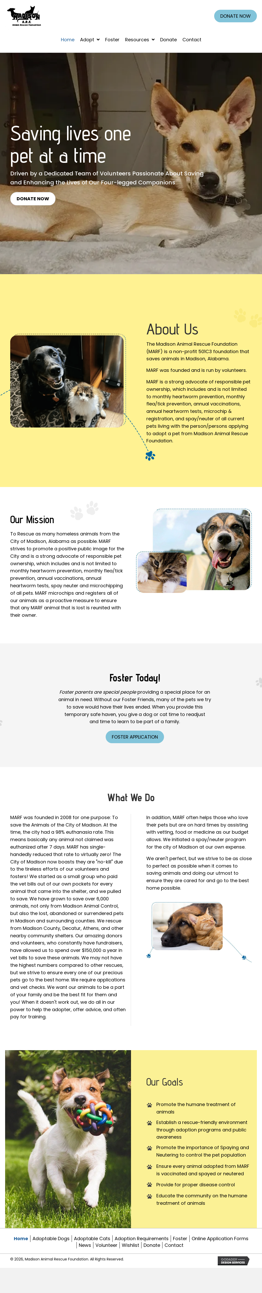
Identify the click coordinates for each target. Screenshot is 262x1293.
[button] (33, 198)
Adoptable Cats (92, 1238)
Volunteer (106, 1245)
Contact (174, 1245)
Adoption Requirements (142, 1238)
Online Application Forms (220, 1238)
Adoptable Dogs (51, 1238)
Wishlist (130, 1245)
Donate (152, 1245)
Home (21, 1238)
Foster (180, 1238)
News (85, 1245)
